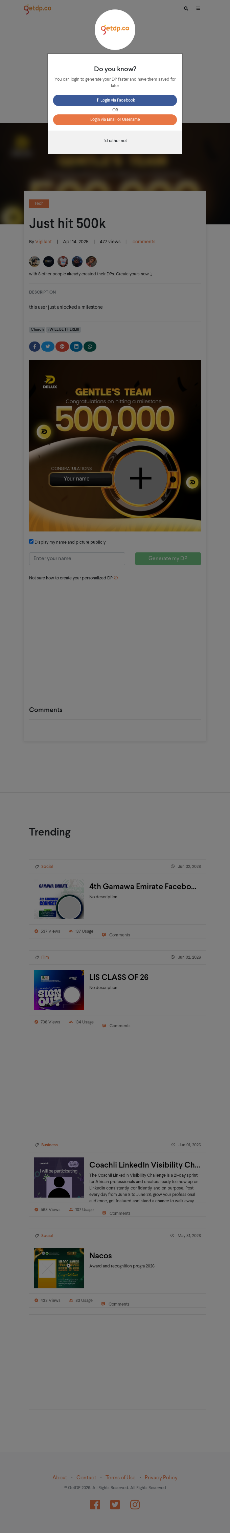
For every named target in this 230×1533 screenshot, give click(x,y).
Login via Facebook (115, 101)
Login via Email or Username (115, 120)
